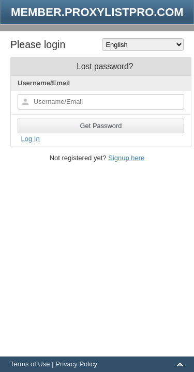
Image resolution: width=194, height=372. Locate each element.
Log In (30, 139)
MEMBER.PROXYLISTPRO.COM (97, 12)
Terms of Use (30, 364)
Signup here (126, 158)
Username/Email (44, 83)
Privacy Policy (76, 364)
